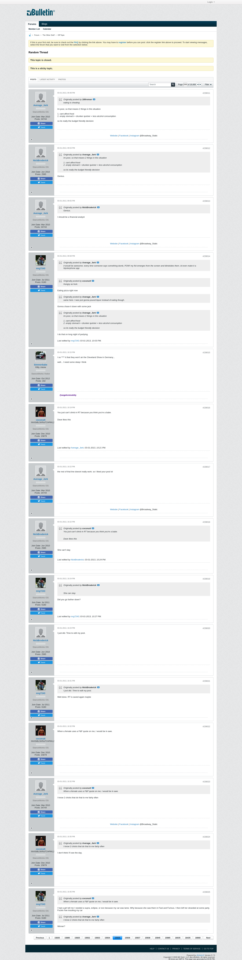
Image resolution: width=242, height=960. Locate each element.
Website (113, 135)
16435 (187, 938)
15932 (87, 938)
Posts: (37, 119)
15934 (107, 938)
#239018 (206, 522)
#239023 (206, 782)
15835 (57, 938)
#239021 (206, 681)
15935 (117, 938)
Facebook (123, 135)
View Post (94, 99)
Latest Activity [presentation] (47, 79)
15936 (127, 938)
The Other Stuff (49, 35)
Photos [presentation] (62, 79)
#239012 (206, 148)
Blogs (44, 24)
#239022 (206, 726)
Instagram (134, 135)
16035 (177, 938)
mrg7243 (40, 268)
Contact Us (163, 949)
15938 (147, 938)
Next (208, 938)
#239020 (206, 628)
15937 (137, 938)
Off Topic (61, 35)
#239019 (206, 579)
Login (211, 2)
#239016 (206, 408)
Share (41, 123)
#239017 (206, 467)
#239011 (206, 93)
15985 (167, 938)
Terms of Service (192, 949)
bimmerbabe (40, 364)
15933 (97, 938)
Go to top (208, 949)
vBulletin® (200, 955)
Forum (36, 35)
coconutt (40, 420)
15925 (77, 938)
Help (152, 949)
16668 (197, 938)
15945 (157, 938)
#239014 (206, 256)
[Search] (161, 85)
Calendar (47, 29)
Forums (32, 24)
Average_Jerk (40, 105)
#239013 (206, 201)
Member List (34, 29)
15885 (67, 938)
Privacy (176, 949)
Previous (40, 938)
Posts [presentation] (33, 79)
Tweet (41, 127)
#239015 (206, 352)
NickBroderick (40, 160)
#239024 (206, 837)
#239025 (206, 892)
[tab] (33, 79)
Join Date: (36, 116)
